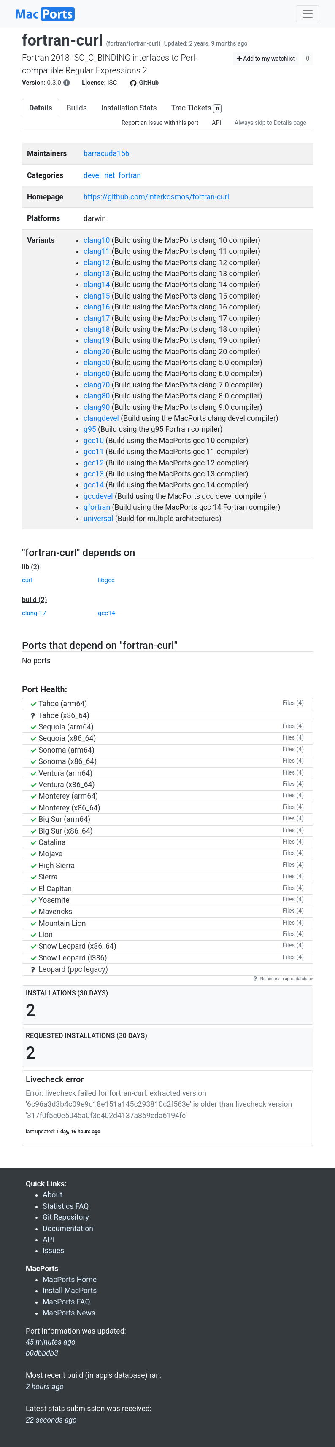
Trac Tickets (196, 108)
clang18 (97, 329)
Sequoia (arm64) (62, 727)
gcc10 (94, 440)
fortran (130, 175)
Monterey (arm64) (64, 796)
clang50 (97, 362)
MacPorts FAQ (66, 1302)
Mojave (46, 854)
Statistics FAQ (66, 1206)
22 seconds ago (51, 1420)
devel (92, 175)
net (110, 175)
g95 (90, 429)
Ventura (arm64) (61, 773)
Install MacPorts (70, 1290)
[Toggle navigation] (307, 13)
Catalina (48, 842)
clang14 (97, 284)
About (52, 1195)
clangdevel (101, 418)
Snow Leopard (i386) (69, 958)
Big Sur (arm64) (60, 819)
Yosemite (50, 900)
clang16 (97, 307)
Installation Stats (129, 108)
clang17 (97, 318)
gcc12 (94, 463)
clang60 (97, 373)
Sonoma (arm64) (63, 750)
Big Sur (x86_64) (62, 831)
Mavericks (51, 911)
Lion (42, 935)
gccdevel (98, 496)
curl (27, 580)
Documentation (68, 1228)
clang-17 (34, 613)
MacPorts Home (70, 1279)
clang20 (97, 351)
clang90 (97, 407)
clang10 (97, 240)
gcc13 (94, 474)
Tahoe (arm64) (59, 703)
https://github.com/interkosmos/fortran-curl (156, 197)
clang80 (97, 396)
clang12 (97, 262)
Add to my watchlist (266, 58)
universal (98, 518)
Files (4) (293, 702)
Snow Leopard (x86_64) (73, 946)
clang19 (97, 340)
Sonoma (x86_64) (64, 761)
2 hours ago (45, 1386)
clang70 (97, 385)
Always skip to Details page (270, 122)
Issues (53, 1250)
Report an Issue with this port (160, 122)
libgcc (106, 580)
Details (40, 108)
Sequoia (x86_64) (63, 738)
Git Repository (66, 1217)
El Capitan (51, 889)
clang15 (97, 296)
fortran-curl (62, 40)
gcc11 (94, 451)
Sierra (44, 877)
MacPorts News (69, 1313)
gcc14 (94, 485)
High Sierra (53, 865)
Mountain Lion (58, 923)
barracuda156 (107, 153)
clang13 (97, 273)
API (216, 122)
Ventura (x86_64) (63, 784)
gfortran (97, 507)
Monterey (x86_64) (65, 808)
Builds (77, 108)
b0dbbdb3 (42, 1353)
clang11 (97, 251)
